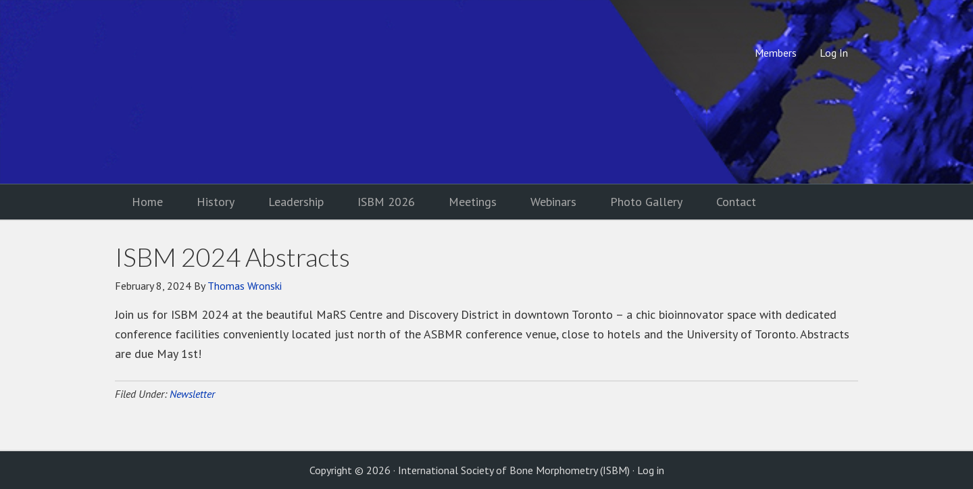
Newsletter (192, 394)
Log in (650, 470)
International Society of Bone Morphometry (226, 92)
